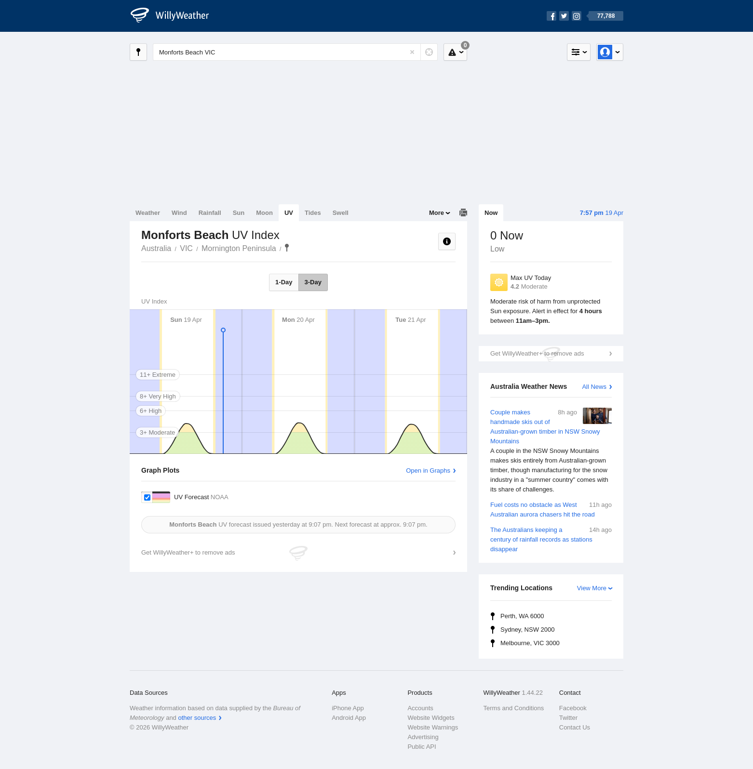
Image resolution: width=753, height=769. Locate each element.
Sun (239, 212)
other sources (197, 717)
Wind (179, 212)
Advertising (422, 737)
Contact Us (574, 727)
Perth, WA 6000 (522, 616)
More (436, 212)
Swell (341, 212)
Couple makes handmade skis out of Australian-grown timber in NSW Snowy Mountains (551, 451)
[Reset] (412, 52)
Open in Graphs (428, 470)
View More (591, 588)
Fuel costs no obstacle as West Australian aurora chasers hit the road (551, 509)
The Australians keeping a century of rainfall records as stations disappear (551, 539)
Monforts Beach (287, 248)
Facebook (573, 708)
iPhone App (348, 708)
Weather (147, 212)
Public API (421, 746)
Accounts (420, 708)
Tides (313, 212)
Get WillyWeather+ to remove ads (537, 353)
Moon (264, 212)
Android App (349, 717)
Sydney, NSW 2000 (527, 629)
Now (491, 212)
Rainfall (210, 212)
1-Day (283, 282)
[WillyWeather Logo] (175, 16)
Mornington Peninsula (239, 248)
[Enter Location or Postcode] (295, 52)
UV (288, 212)
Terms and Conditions (514, 708)
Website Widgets (430, 717)
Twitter (568, 717)
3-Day (313, 282)
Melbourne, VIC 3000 (530, 643)
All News (594, 386)
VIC (186, 248)
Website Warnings (432, 727)
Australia (156, 248)
